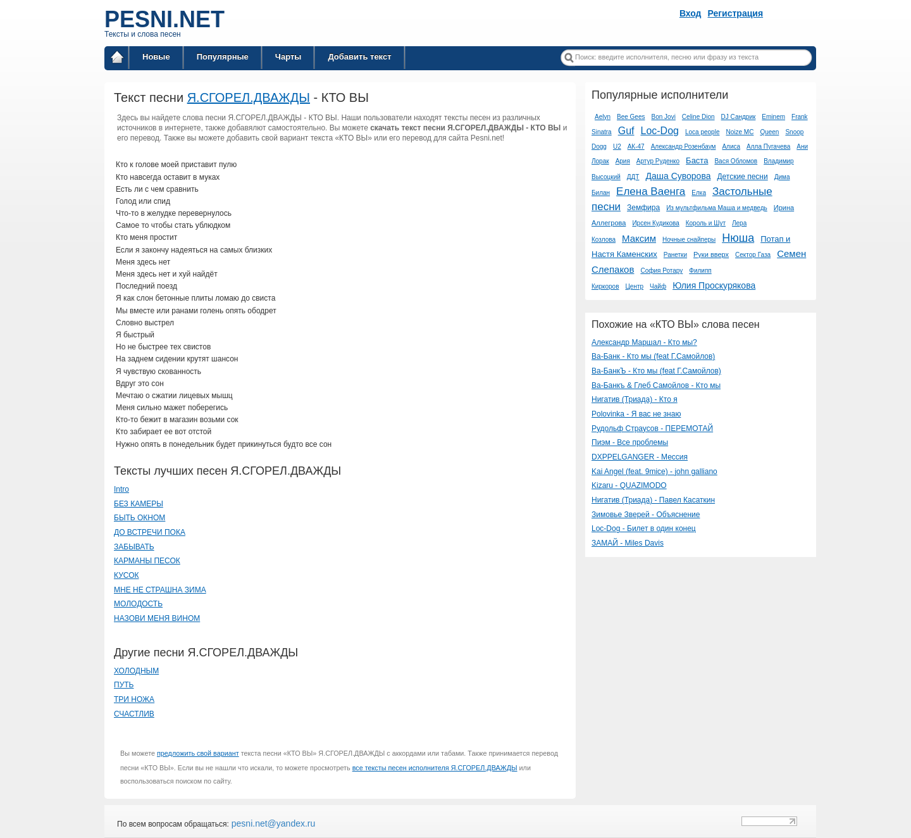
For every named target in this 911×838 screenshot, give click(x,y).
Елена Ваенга (650, 191)
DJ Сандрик (738, 116)
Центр (634, 286)
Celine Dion (698, 116)
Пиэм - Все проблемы (630, 442)
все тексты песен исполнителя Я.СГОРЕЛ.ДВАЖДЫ (434, 768)
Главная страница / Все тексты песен (117, 59)
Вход (690, 13)
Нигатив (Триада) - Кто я (635, 399)
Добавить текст (359, 56)
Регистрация (736, 13)
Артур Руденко (657, 161)
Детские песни (742, 176)
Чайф (658, 286)
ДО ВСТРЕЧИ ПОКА (149, 532)
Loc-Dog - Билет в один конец (644, 528)
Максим (639, 238)
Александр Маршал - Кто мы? (644, 342)
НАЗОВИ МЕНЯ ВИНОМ (157, 618)
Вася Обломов (735, 161)
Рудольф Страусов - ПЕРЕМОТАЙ (652, 428)
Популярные (223, 56)
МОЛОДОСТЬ (138, 603)
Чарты (288, 56)
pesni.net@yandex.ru (272, 823)
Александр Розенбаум (683, 146)
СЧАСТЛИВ (134, 714)
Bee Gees (631, 116)
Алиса (731, 146)
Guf (626, 130)
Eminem (773, 116)
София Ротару (661, 270)
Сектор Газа (753, 254)
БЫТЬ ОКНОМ (139, 517)
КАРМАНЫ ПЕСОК (147, 560)
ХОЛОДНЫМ (136, 670)
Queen (769, 131)
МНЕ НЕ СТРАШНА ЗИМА (160, 589)
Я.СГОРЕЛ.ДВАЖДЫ (248, 97)
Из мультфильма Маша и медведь (716, 207)
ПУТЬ (123, 684)
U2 (617, 146)
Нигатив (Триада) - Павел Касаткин (653, 500)
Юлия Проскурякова (713, 285)
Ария (623, 161)
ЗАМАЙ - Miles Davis (628, 543)
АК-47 (636, 146)
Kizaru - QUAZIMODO (629, 485)
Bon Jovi (664, 116)
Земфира (643, 207)
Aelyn (602, 116)
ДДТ (633, 176)
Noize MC (739, 131)
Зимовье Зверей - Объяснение (646, 514)
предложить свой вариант (198, 753)
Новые (156, 56)
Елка (698, 192)
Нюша (738, 238)
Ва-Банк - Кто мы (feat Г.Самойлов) (653, 356)
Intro (121, 489)
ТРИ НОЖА (134, 699)
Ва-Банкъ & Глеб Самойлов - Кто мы (656, 385)
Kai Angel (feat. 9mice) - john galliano (654, 471)
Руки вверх (711, 254)
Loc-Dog (659, 130)
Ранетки (675, 254)
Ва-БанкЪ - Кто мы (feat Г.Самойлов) (656, 370)
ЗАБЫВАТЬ (134, 546)
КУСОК (126, 575)
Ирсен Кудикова (655, 223)
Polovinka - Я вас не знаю (636, 414)
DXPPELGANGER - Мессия (640, 457)
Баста (697, 160)
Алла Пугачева (768, 146)
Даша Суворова (677, 176)
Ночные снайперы (689, 239)
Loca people (702, 131)
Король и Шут (706, 223)
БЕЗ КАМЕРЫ (138, 503)
